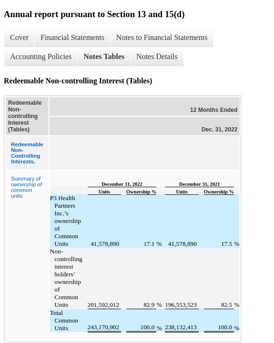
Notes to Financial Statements (162, 37)
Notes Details (157, 56)
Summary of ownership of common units (26, 187)
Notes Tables (103, 56)
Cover (19, 37)
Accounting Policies (40, 56)
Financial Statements (72, 37)
